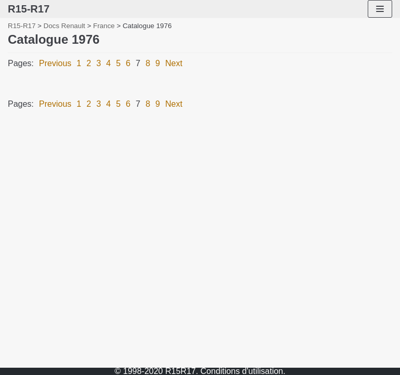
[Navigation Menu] (380, 9)
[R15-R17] (28, 9)
